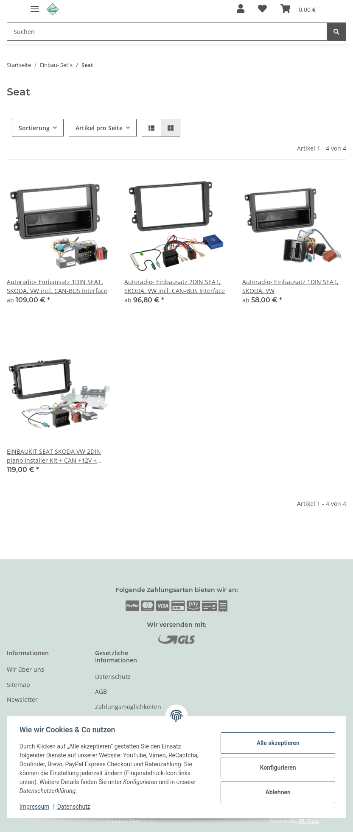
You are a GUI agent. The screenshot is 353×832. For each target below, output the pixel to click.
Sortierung (34, 128)
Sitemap (18, 685)
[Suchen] (167, 31)
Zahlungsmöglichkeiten (128, 707)
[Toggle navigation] (35, 5)
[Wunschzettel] (262, 9)
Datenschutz (113, 677)
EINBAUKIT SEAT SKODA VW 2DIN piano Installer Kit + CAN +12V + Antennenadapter (54, 456)
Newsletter (22, 699)
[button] (240, 9)
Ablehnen (276, 792)
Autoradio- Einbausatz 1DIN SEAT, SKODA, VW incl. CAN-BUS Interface (57, 286)
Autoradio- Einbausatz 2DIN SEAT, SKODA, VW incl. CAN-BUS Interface (174, 286)
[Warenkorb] (298, 9)
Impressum (35, 806)
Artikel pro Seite (99, 128)
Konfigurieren (276, 767)
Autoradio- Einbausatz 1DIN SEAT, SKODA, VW (290, 286)
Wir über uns (25, 669)
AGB (101, 691)
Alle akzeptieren (276, 743)
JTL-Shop (309, 821)
